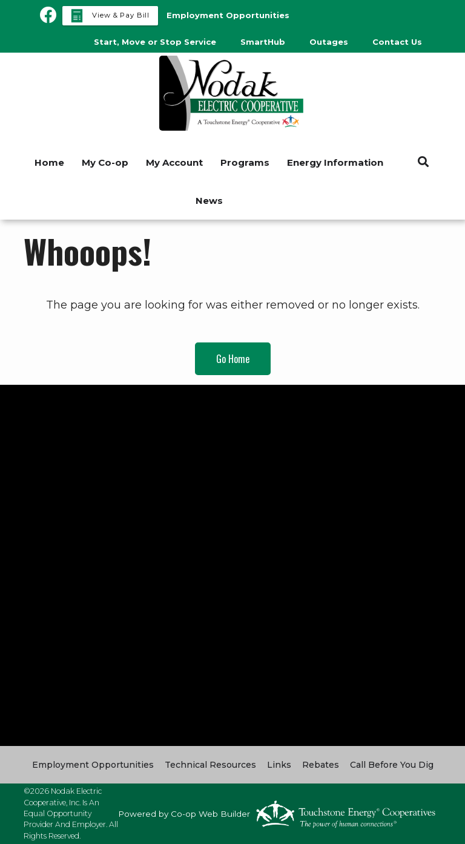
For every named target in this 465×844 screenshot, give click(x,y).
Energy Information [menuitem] (335, 162)
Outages (328, 42)
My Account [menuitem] (174, 162)
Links (279, 764)
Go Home (232, 359)
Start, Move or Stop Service (155, 42)
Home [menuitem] (49, 162)
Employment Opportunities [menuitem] (228, 15)
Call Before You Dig (392, 764)
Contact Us (397, 42)
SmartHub (262, 42)
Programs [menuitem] (244, 162)
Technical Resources (210, 764)
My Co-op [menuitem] (105, 162)
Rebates (320, 764)
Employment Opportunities (93, 764)
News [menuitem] (209, 200)
